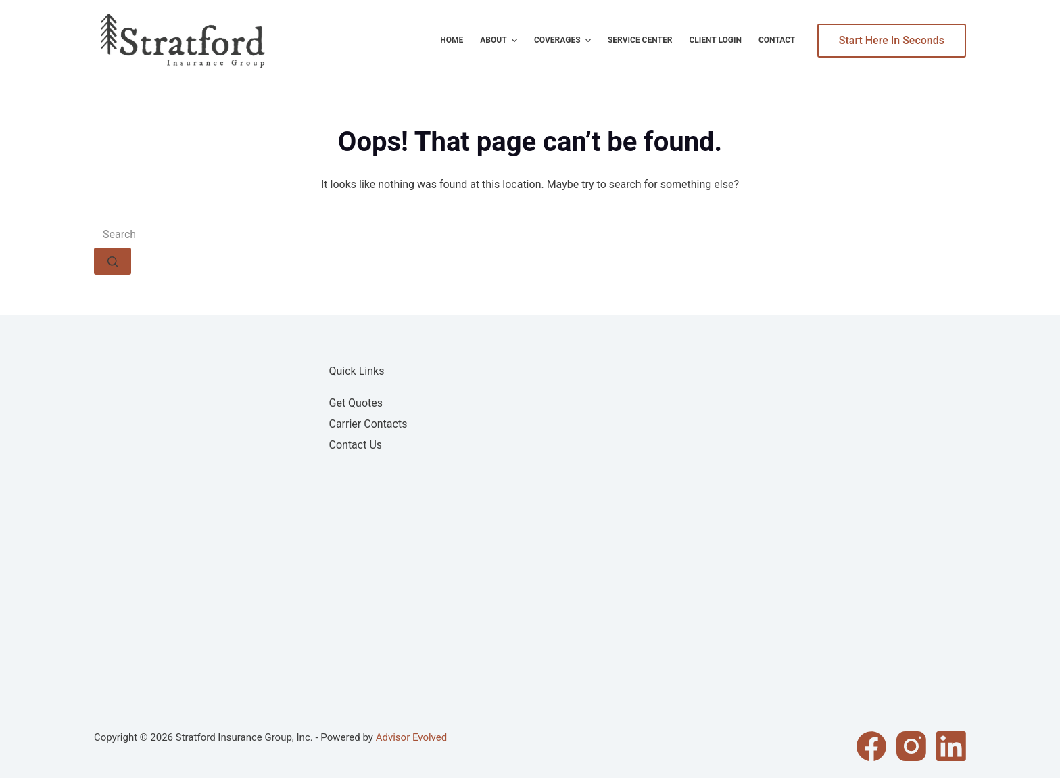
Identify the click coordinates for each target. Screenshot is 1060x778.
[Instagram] (911, 746)
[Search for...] (530, 234)
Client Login (715, 40)
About (500, 41)
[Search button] (112, 261)
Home (451, 40)
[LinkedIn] (951, 746)
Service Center (640, 40)
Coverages (564, 41)
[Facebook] (871, 746)
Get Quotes (356, 402)
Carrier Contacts (368, 423)
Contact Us (356, 444)
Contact (776, 40)
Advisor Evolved (412, 737)
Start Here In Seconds (891, 40)
